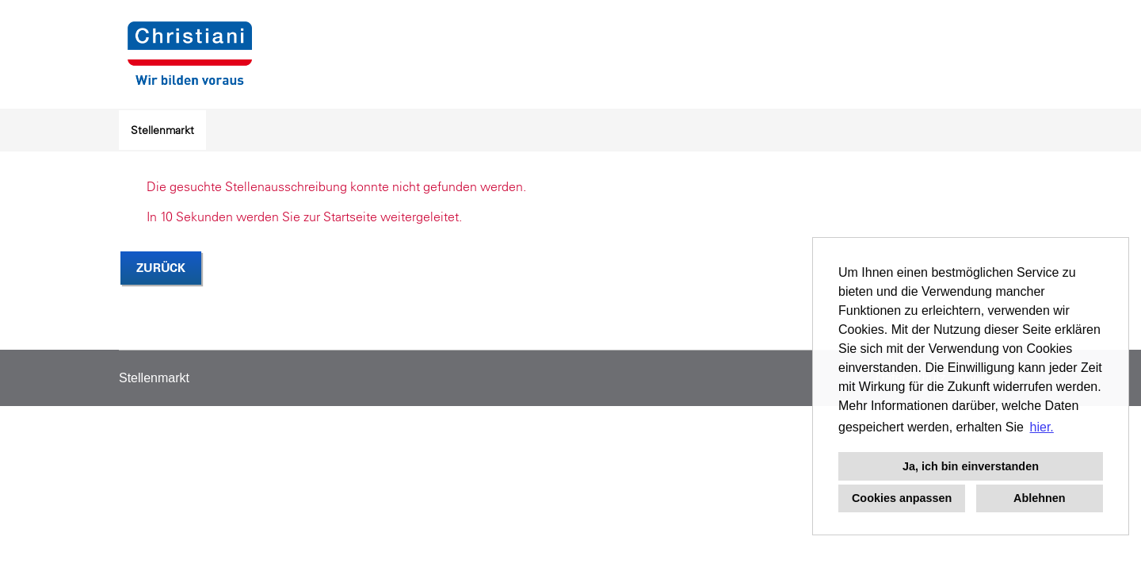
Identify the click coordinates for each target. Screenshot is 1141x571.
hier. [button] (1042, 427)
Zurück (160, 267)
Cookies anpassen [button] (902, 498)
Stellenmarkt (162, 130)
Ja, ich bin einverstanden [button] (970, 466)
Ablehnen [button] (1039, 498)
